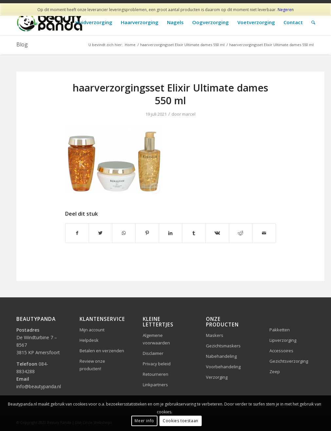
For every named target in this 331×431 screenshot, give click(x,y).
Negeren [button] (286, 9)
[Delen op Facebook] (77, 233)
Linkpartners (155, 385)
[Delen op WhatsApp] (123, 233)
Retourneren (155, 374)
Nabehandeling (221, 356)
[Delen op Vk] (217, 233)
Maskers (214, 335)
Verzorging (217, 377)
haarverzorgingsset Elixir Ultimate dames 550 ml (170, 94)
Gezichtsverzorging (288, 361)
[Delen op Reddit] (240, 233)
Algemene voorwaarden (156, 339)
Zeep (274, 371)
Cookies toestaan (180, 420)
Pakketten (279, 330)
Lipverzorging (282, 340)
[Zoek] (313, 22)
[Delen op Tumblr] (193, 233)
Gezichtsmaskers (223, 346)
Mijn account (92, 330)
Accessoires (281, 351)
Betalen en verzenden (102, 351)
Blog (22, 44)
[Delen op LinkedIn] (170, 233)
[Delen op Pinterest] (147, 233)
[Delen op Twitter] (100, 233)
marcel (188, 114)
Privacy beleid (157, 364)
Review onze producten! (92, 365)
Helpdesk (89, 340)
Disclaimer (153, 353)
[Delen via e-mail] (263, 233)
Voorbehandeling (223, 367)
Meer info (144, 420)
